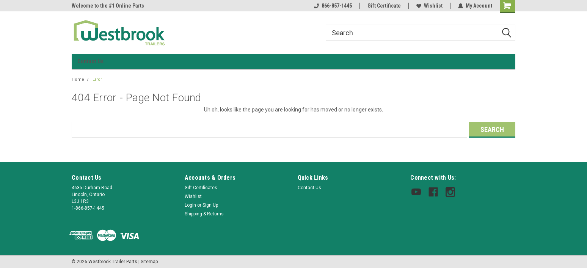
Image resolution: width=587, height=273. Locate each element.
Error (97, 79)
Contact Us (90, 61)
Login (190, 205)
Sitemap (149, 261)
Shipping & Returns (204, 214)
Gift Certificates (201, 187)
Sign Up (210, 205)
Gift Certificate (384, 6)
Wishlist (429, 6)
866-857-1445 (333, 6)
